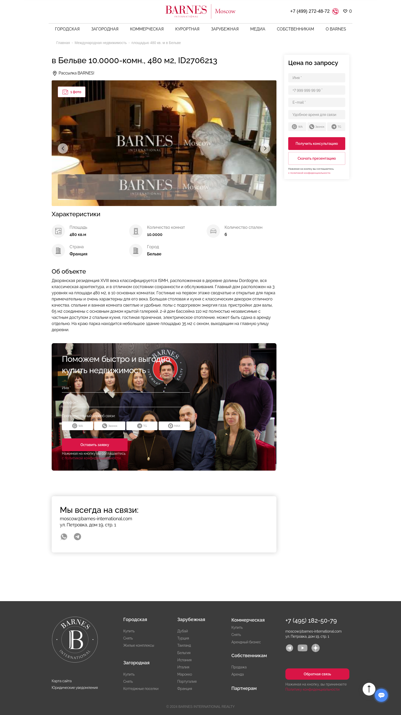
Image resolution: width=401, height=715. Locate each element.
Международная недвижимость (101, 43)
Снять (128, 638)
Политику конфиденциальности (312, 689)
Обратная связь (317, 674)
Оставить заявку (94, 445)
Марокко (184, 674)
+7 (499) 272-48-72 (310, 11)
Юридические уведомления (75, 688)
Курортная (187, 29)
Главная (63, 43)
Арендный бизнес (246, 642)
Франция (184, 689)
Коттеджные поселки (141, 689)
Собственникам (295, 29)
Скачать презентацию (317, 158)
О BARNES (336, 29)
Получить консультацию (317, 144)
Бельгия (183, 653)
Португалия (186, 681)
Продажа (239, 667)
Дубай (182, 631)
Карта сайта (62, 681)
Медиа (257, 29)
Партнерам (244, 688)
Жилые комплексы (138, 645)
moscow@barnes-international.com (96, 518)
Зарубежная (225, 29)
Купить (129, 631)
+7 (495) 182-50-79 (311, 620)
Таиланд (184, 645)
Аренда (237, 674)
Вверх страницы (369, 689)
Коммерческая (147, 29)
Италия (183, 667)
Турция (183, 638)
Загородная (104, 29)
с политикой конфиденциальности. (91, 458)
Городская (67, 29)
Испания (184, 660)
